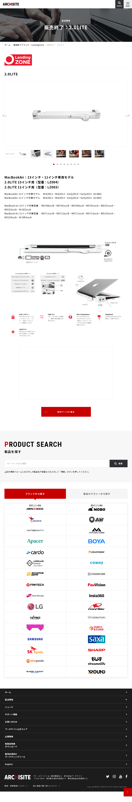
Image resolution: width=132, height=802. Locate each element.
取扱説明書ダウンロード (11, 745)
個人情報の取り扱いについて (45, 796)
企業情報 (9, 736)
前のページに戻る (66, 411)
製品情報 (9, 699)
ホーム (7, 44)
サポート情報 (11, 714)
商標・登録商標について (14, 796)
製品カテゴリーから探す (96, 493)
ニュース (9, 707)
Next (127, 115)
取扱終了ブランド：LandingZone (29, 44)
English (9, 764)
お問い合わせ (11, 721)
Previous (4, 115)
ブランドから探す (35, 493)
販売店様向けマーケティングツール (15, 755)
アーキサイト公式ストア (16, 729)
